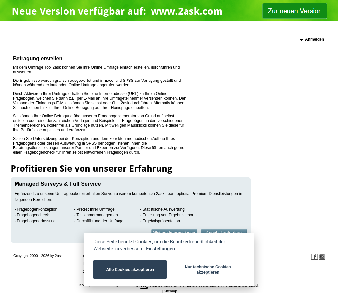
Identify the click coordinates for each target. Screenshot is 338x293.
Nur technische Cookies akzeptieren (208, 269)
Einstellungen (160, 249)
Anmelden (314, 39)
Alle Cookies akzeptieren (130, 269)
